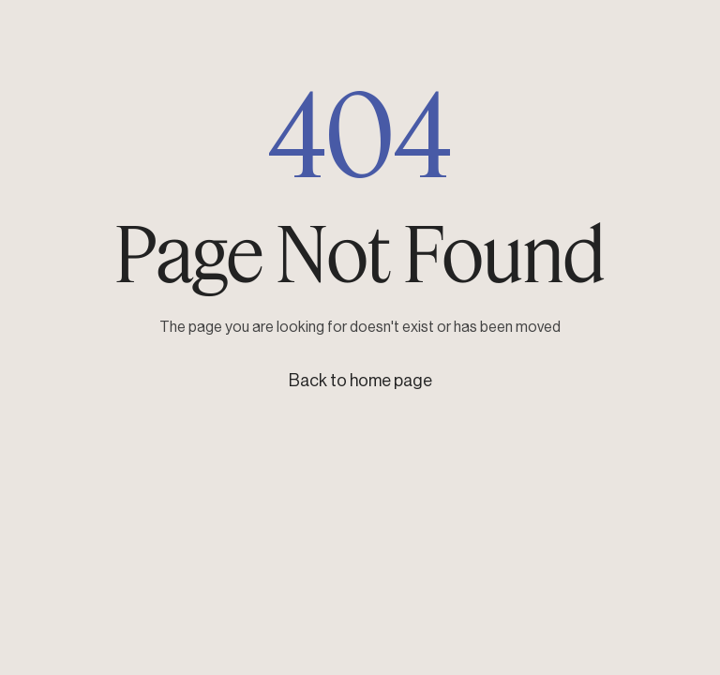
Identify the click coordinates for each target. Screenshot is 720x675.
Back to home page (360, 380)
